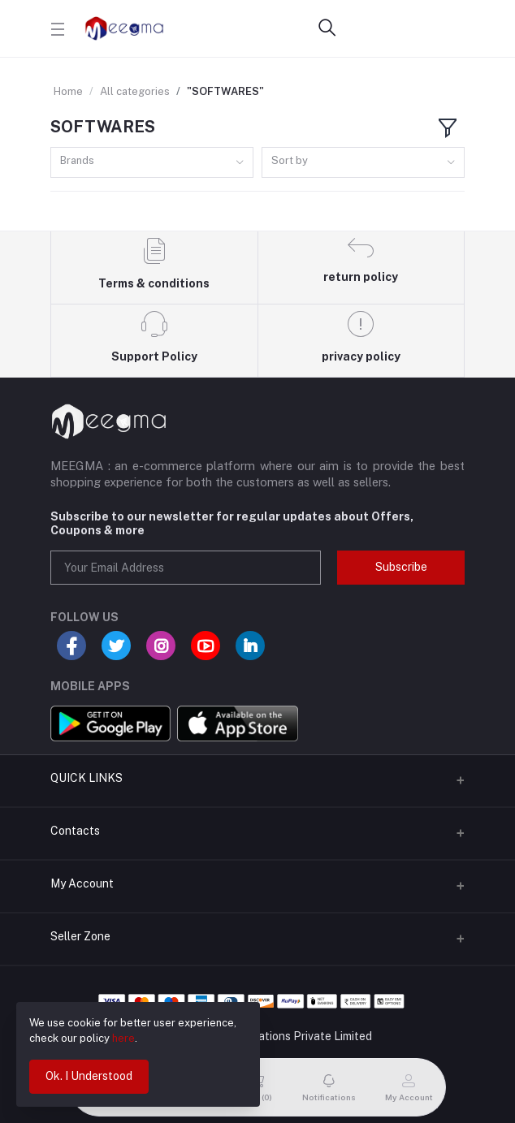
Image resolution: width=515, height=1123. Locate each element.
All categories (135, 91)
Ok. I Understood (88, 1075)
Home (68, 91)
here (123, 1038)
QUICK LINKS (86, 777)
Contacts (75, 830)
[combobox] (151, 163)
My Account (82, 883)
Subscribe (401, 566)
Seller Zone (80, 936)
